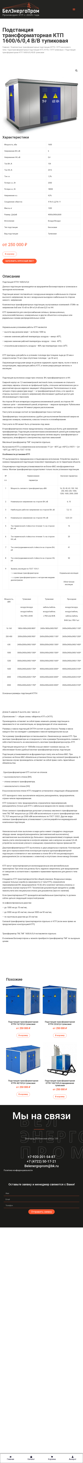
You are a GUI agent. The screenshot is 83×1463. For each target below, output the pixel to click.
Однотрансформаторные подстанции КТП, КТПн (28, 50)
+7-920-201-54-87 (41, 1157)
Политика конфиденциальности (18, 1170)
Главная (5, 47)
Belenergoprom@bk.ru (41, 1166)
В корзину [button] (23, 1035)
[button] (74, 9)
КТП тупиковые (57, 50)
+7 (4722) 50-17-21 (41, 1161)
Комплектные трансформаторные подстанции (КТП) (33, 47)
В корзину (9, 254)
